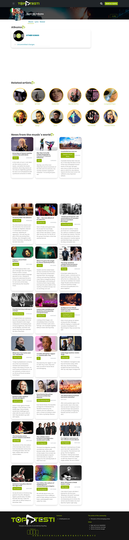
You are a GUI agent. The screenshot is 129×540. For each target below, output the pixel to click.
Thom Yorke (17, 357)
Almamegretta (42, 489)
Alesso (40, 265)
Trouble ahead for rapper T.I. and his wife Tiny (46, 354)
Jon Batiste (17, 220)
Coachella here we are (69, 151)
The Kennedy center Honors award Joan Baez (21, 437)
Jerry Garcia (17, 488)
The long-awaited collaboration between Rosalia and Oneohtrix (69, 264)
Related (42, 22)
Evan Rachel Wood (43, 400)
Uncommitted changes (26, 44)
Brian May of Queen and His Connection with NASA (22, 154)
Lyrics (37, 22)
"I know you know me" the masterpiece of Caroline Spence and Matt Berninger (70, 219)
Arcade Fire (41, 222)
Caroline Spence (67, 224)
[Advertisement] (105, 36)
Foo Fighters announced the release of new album (70, 439)
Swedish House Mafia (67, 155)
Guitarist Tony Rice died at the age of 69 (22, 484)
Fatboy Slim (41, 316)
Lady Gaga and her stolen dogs (70, 353)
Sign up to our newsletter (98, 525)
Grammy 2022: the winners (22, 218)
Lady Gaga (65, 357)
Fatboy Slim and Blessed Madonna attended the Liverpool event (45, 310)
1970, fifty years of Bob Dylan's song (69, 483)
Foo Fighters (66, 443)
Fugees (16, 264)
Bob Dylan (65, 487)
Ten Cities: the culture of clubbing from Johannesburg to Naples (45, 484)
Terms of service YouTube (98, 527)
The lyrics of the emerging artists (100, 519)
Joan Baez (17, 441)
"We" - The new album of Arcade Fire (45, 218)
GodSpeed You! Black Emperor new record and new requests (70, 309)
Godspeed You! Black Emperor (67, 315)
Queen (16, 158)
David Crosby (18, 401)
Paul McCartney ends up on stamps (22, 310)
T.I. (38, 358)
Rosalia (64, 269)
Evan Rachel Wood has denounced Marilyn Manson (45, 395)
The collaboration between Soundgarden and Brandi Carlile (45, 438)
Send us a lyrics (111, 4)
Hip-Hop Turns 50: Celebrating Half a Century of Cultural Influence (44, 155)
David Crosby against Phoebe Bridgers (20, 397)
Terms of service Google (98, 529)
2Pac (39, 160)
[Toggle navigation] (13, 3)
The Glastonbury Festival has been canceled (70, 396)
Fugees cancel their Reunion (20, 260)
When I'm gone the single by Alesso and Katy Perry (45, 261)
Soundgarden (42, 443)
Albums (30, 22)
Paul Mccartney (18, 314)
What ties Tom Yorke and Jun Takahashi (22, 353)
